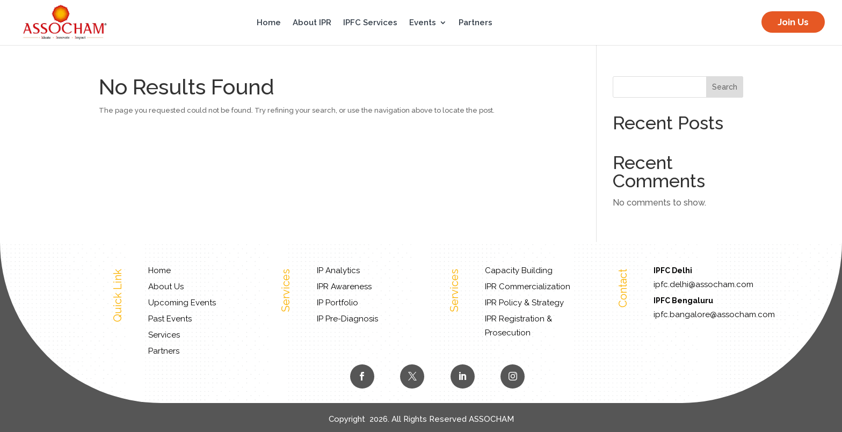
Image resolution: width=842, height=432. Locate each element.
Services (164, 335)
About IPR (312, 23)
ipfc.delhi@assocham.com (703, 284)
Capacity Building (519, 270)
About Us (166, 286)
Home (269, 23)
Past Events (170, 319)
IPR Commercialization (527, 286)
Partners (475, 23)
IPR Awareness (344, 286)
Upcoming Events (182, 302)
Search (724, 87)
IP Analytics (338, 270)
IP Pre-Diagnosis (347, 319)
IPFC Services (370, 23)
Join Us (793, 22)
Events (422, 23)
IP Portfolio (337, 302)
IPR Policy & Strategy (524, 302)
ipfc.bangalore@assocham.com (714, 314)
